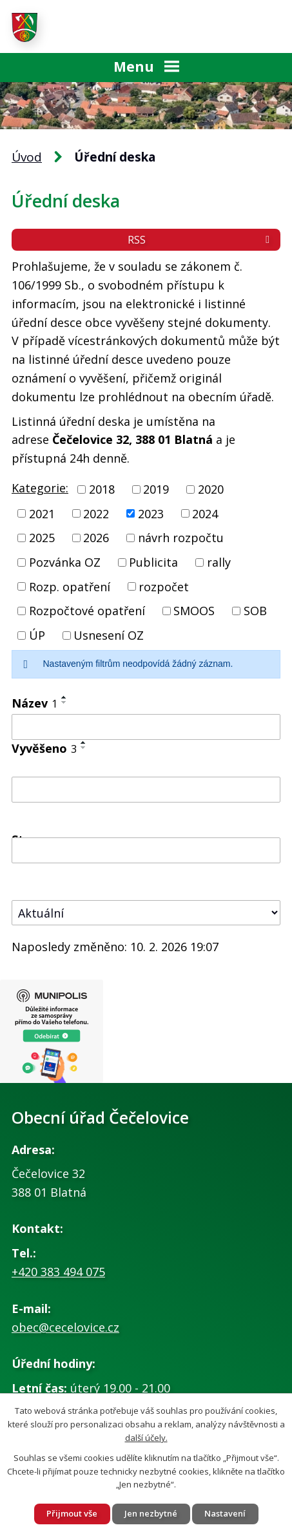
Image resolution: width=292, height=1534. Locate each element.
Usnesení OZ (108, 635)
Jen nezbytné (150, 1513)
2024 (205, 513)
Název (34, 703)
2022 (96, 513)
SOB (255, 610)
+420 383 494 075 (58, 1271)
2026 (96, 537)
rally (219, 562)
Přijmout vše (71, 1513)
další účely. (146, 1437)
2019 (156, 489)
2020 (211, 489)
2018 (102, 489)
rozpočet (164, 586)
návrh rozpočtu (181, 537)
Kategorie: (40, 488)
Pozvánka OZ (65, 562)
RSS (201, 240)
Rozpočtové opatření (87, 610)
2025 (42, 537)
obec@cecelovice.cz (65, 1327)
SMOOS (194, 610)
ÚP (37, 635)
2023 (151, 513)
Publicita (153, 562)
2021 (42, 513)
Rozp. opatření (69, 586)
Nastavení (225, 1513)
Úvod (27, 157)
